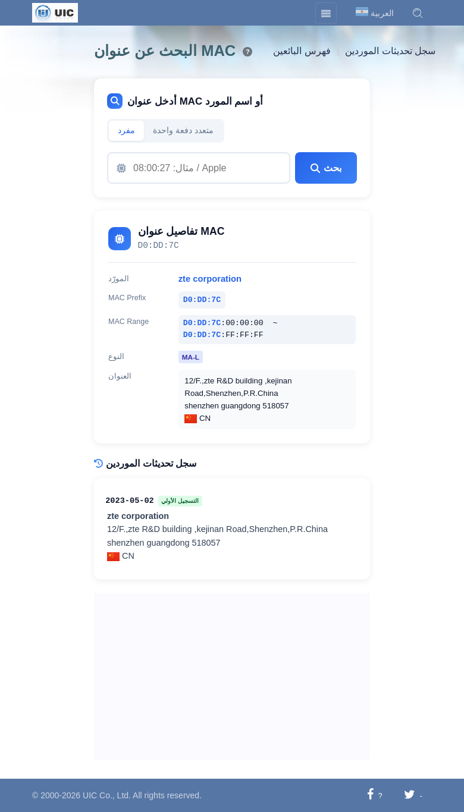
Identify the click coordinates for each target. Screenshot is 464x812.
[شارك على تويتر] (409, 795)
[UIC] (55, 12)
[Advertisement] (232, 676)
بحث (326, 168)
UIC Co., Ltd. (107, 795)
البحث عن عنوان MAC (165, 50)
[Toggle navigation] (326, 13)
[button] (417, 13)
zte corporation (210, 279)
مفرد (126, 130)
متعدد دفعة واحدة (183, 130)
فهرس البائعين (301, 51)
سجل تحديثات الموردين (390, 51)
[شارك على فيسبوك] (370, 795)
